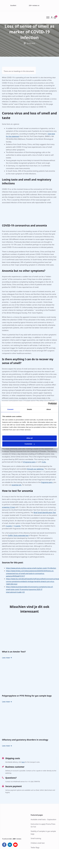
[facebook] (4, 845)
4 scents (17, 526)
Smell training (36, 838)
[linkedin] (10, 845)
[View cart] (55, 17)
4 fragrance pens (29, 462)
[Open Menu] (48, 17)
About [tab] (48, 409)
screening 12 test (8, 507)
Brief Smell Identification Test (45, 512)
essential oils (16, 485)
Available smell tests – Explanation (43, 819)
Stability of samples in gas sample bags (43, 832)
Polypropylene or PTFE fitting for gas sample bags (27, 695)
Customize (30, 444)
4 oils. (44, 462)
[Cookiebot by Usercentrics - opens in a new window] (48, 403)
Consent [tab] (10, 409)
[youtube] (15, 845)
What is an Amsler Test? (14, 651)
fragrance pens (47, 482)
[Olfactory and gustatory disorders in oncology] (29, 720)
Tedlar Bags (35, 848)
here (23, 762)
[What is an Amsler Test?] (29, 632)
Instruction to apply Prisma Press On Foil (43, 825)
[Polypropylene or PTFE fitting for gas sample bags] (29, 676)
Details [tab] (29, 409)
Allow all (30, 438)
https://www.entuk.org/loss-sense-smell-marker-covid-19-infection (31, 568)
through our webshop (35, 469)
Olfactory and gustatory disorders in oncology (25, 739)
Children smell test (38, 843)
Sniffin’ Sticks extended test (18, 535)
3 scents (9, 526)
